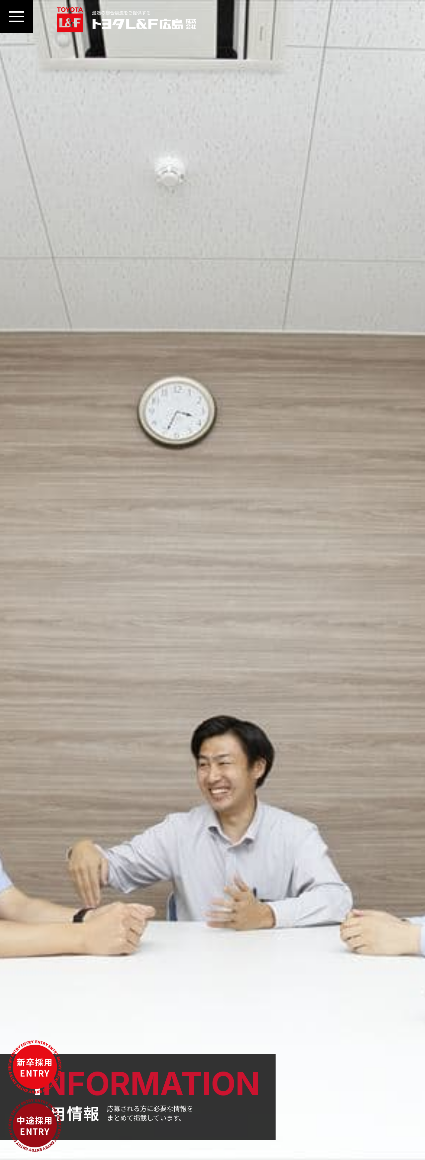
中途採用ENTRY (35, 1125)
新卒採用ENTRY (35, 1067)
